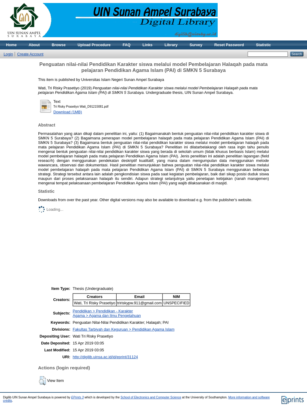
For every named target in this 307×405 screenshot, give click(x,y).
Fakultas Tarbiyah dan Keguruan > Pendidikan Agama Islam (123, 329)
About (34, 45)
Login (8, 54)
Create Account (30, 54)
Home (11, 45)
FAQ (126, 45)
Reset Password (229, 45)
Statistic (263, 45)
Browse (59, 45)
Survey (195, 45)
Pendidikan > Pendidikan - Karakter (103, 311)
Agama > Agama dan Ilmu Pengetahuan (107, 315)
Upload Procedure (94, 45)
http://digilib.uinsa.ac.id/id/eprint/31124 (105, 357)
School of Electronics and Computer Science (151, 397)
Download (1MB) (67, 112)
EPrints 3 (77, 397)
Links (147, 45)
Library (171, 45)
